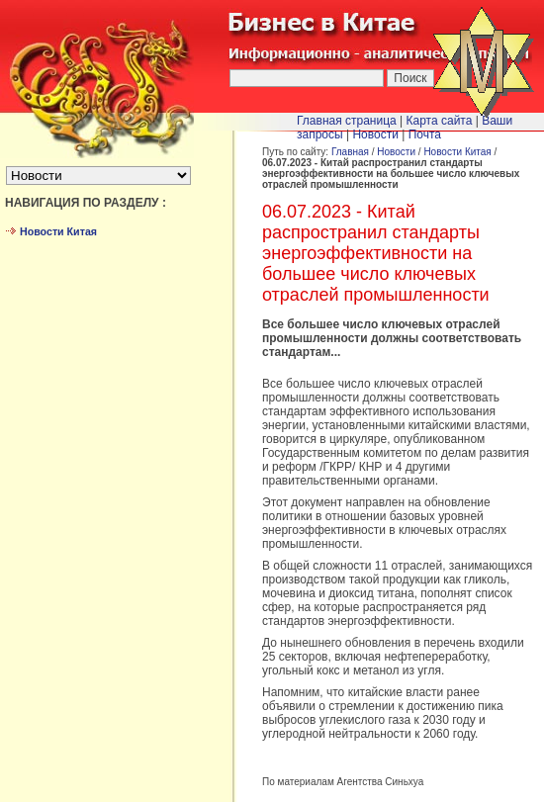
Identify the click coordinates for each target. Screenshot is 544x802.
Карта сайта (440, 121)
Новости (396, 151)
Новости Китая (457, 151)
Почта (424, 134)
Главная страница (347, 121)
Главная (350, 151)
